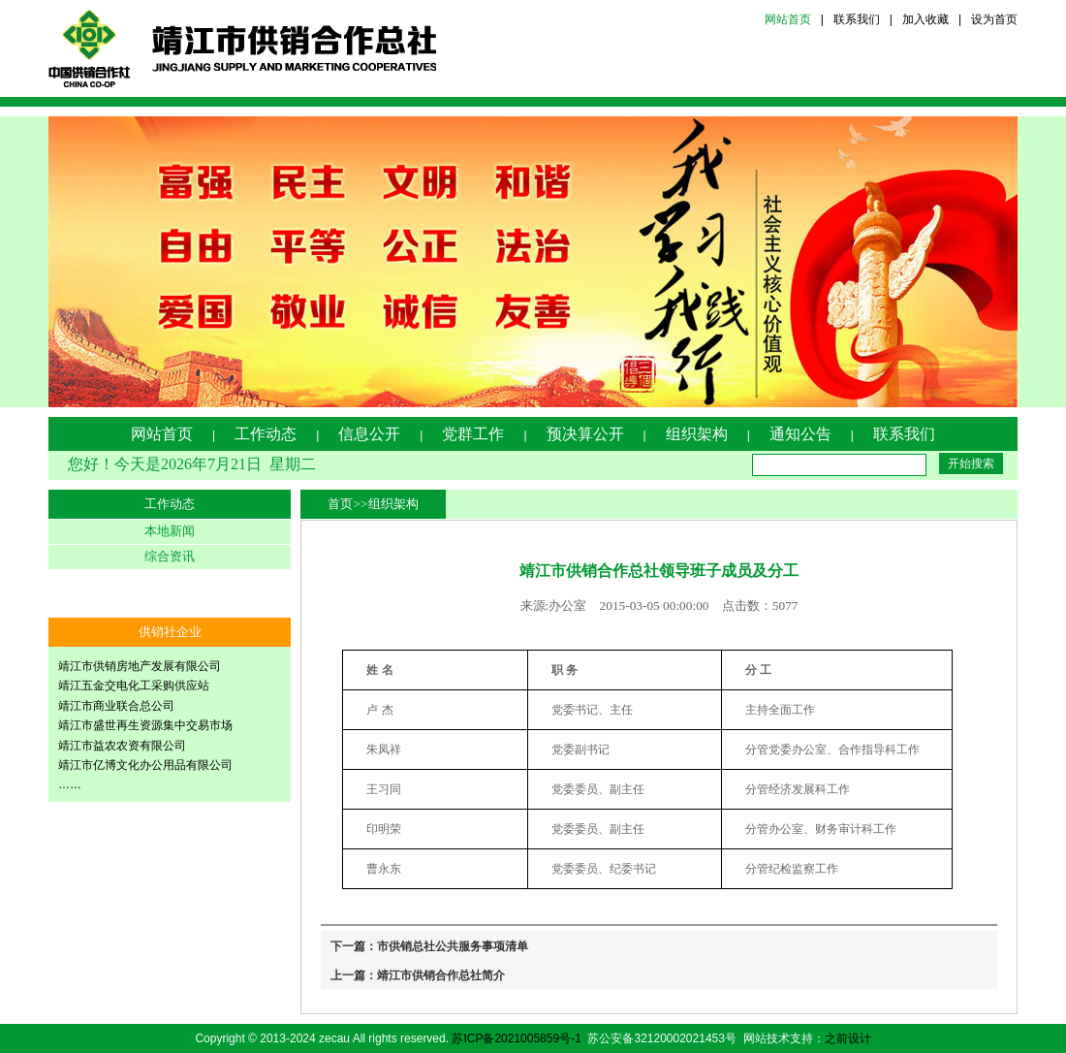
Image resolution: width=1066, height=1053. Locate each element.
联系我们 (856, 19)
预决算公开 (585, 434)
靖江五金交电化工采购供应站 (133, 685)
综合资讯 (169, 556)
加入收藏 (925, 19)
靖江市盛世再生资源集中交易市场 (145, 725)
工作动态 (266, 434)
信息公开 (369, 434)
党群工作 (473, 434)
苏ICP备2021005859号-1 (516, 1038)
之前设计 (848, 1038)
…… (69, 784)
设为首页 (994, 19)
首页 (340, 503)
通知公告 (800, 434)
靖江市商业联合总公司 (116, 706)
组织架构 (697, 434)
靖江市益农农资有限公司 (122, 745)
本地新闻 (169, 531)
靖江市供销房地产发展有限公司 (139, 666)
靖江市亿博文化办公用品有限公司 (145, 765)
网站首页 (788, 19)
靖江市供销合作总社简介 (441, 975)
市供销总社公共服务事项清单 (452, 946)
